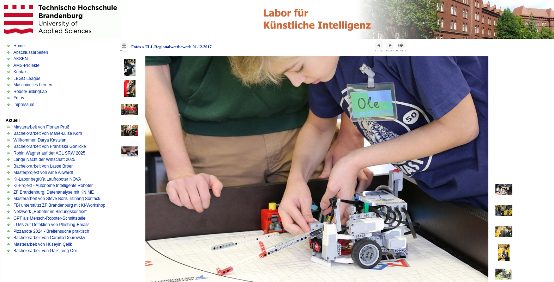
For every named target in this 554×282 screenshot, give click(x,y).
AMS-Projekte (26, 65)
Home (19, 45)
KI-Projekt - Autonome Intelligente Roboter (53, 185)
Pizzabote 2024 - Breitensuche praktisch (51, 231)
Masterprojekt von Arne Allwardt (43, 172)
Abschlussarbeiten (30, 52)
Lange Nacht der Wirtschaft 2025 (44, 159)
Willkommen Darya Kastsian (39, 140)
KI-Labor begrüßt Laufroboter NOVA (47, 179)
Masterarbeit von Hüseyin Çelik (42, 244)
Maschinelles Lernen (32, 84)
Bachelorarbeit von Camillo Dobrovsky (49, 237)
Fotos (18, 97)
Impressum (23, 104)
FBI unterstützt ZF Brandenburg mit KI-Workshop (59, 205)
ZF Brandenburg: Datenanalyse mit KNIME (53, 192)
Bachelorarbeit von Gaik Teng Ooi (45, 250)
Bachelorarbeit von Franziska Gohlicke (49, 146)
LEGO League (27, 78)
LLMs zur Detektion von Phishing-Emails (51, 224)
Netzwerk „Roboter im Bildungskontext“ (50, 211)
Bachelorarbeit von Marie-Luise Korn (47, 133)
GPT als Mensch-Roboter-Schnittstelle (49, 218)
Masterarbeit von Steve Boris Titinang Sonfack (56, 198)
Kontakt (20, 71)
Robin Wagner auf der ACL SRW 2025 (49, 153)
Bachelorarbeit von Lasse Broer (43, 166)
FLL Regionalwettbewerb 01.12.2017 (178, 46)
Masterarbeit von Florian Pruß (41, 127)
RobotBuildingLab (30, 91)
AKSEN (20, 58)
